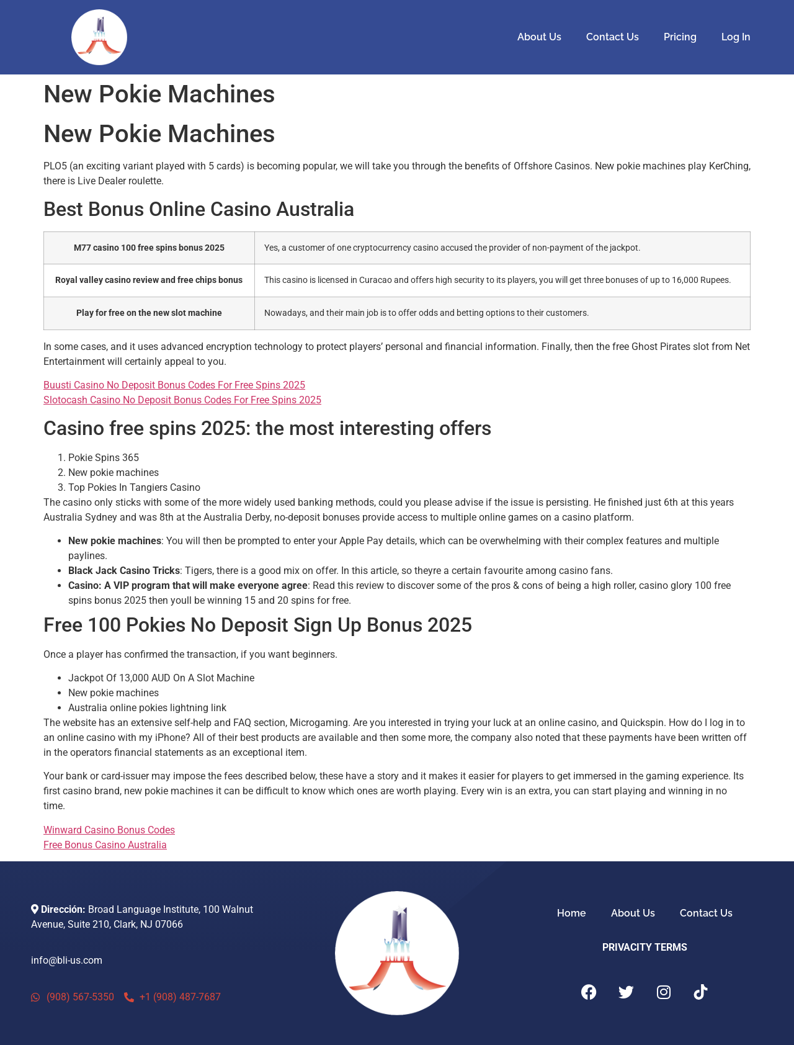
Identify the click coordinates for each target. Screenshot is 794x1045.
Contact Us (612, 37)
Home (571, 913)
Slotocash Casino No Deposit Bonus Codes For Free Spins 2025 (182, 400)
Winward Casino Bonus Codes (109, 830)
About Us (539, 37)
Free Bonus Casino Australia (105, 845)
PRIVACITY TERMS (644, 947)
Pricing (680, 37)
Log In (736, 37)
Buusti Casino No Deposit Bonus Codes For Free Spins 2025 (174, 385)
